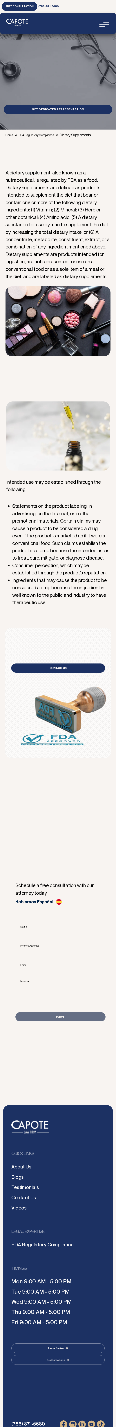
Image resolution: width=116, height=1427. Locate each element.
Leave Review (58, 1348)
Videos (20, 1207)
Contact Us (58, 668)
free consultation (20, 6)
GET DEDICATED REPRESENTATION (58, 109)
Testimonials (27, 1186)
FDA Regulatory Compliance (41, 135)
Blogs (18, 1176)
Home (10, 135)
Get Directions (58, 1359)
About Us (23, 1166)
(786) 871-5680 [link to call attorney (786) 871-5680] (48, 6)
